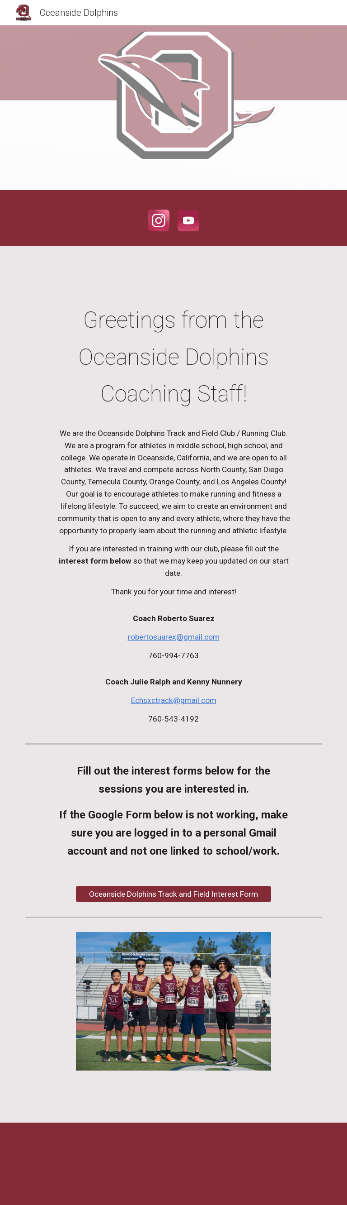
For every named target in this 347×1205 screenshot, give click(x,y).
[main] (173, 513)
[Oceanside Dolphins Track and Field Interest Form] (173, 894)
